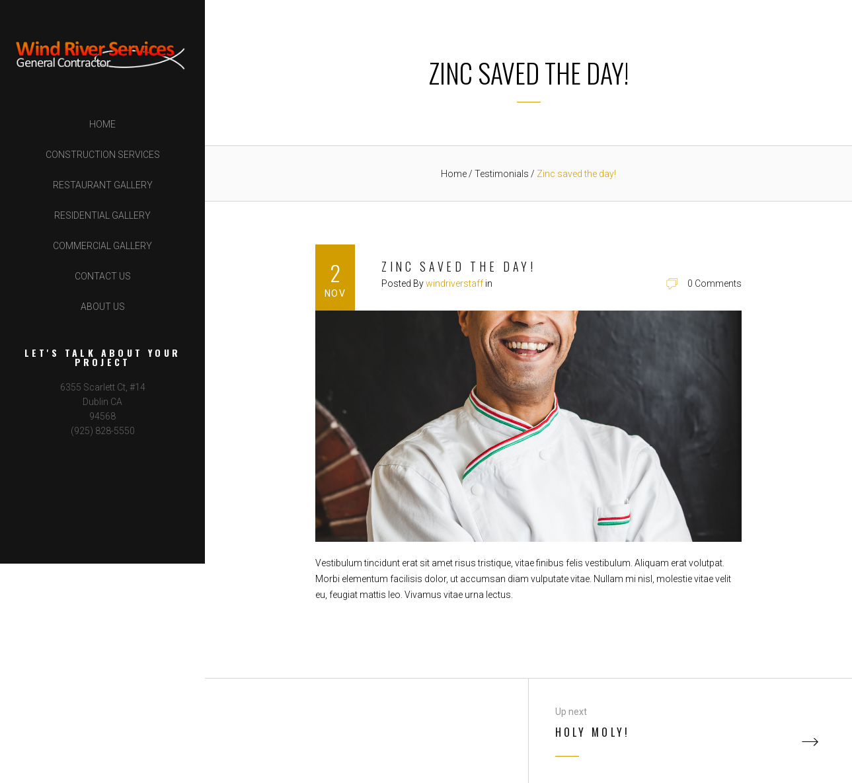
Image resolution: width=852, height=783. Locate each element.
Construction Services (103, 154)
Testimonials (503, 173)
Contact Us (103, 276)
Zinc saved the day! (458, 266)
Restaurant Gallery (103, 185)
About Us (103, 306)
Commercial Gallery (102, 246)
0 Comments (714, 283)
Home (102, 124)
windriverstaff (454, 283)
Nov (335, 293)
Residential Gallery (102, 215)
